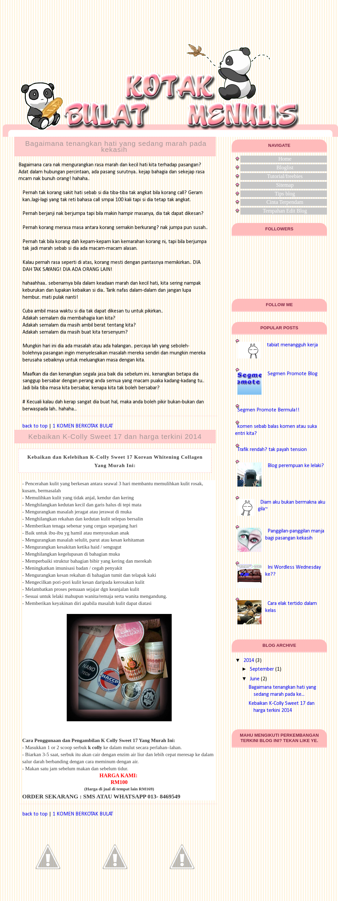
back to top (35, 426)
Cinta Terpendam (284, 202)
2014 (248, 660)
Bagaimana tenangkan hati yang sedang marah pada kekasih (116, 146)
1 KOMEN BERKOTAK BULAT (83, 426)
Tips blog (285, 193)
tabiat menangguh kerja (292, 345)
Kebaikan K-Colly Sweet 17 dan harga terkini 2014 (115, 436)
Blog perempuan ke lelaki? (296, 465)
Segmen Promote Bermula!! (268, 410)
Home (284, 159)
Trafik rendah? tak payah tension (272, 449)
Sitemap (284, 185)
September (262, 669)
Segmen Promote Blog (293, 374)
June (255, 679)
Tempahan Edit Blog (285, 211)
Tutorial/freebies (284, 176)
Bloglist (284, 167)
